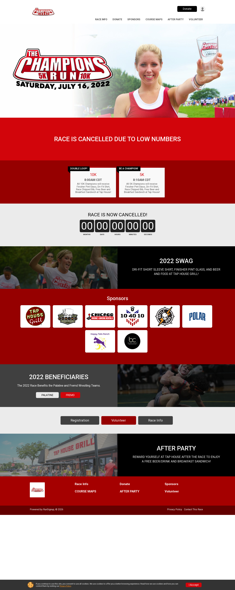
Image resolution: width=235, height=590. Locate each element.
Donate (187, 8)
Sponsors (133, 19)
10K (93, 189)
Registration (80, 480)
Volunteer (196, 19)
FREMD (70, 447)
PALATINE (47, 447)
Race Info (101, 19)
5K (142, 189)
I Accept (194, 584)
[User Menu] (202, 9)
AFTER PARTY (176, 19)
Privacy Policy (65, 586)
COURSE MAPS (154, 19)
